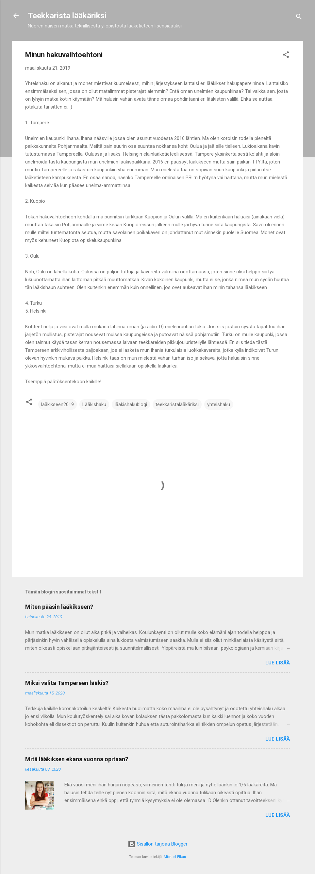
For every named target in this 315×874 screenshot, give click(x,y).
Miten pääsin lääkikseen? (59, 606)
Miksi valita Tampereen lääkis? (66, 682)
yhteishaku (218, 404)
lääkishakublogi (131, 404)
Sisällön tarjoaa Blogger (158, 844)
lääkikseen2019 (57, 404)
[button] (286, 56)
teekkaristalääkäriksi (177, 404)
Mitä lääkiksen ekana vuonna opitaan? (76, 759)
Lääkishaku (94, 404)
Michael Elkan (175, 857)
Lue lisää (277, 663)
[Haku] (299, 18)
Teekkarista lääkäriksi (67, 15)
